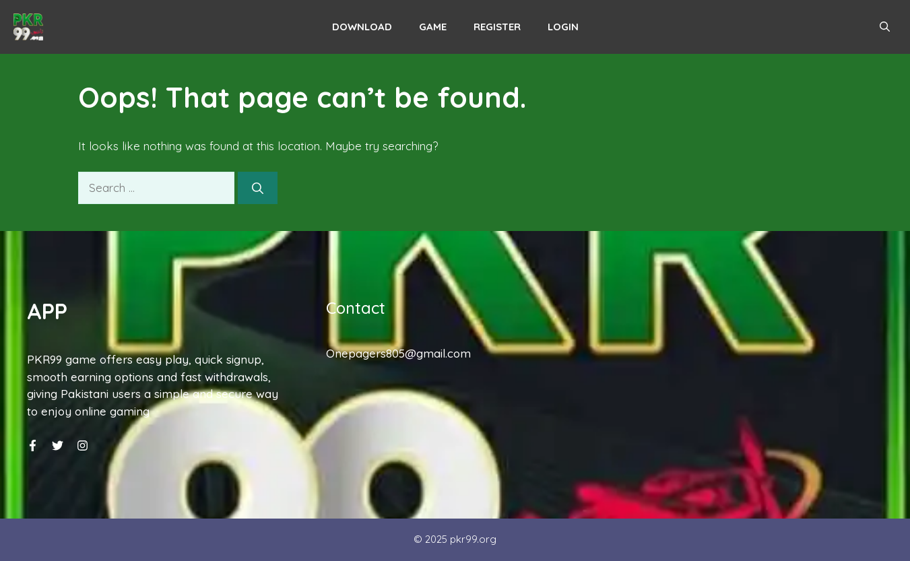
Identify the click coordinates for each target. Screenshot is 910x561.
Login (563, 26)
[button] (884, 27)
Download (362, 26)
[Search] (258, 188)
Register (497, 26)
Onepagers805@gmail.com (398, 353)
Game (433, 26)
